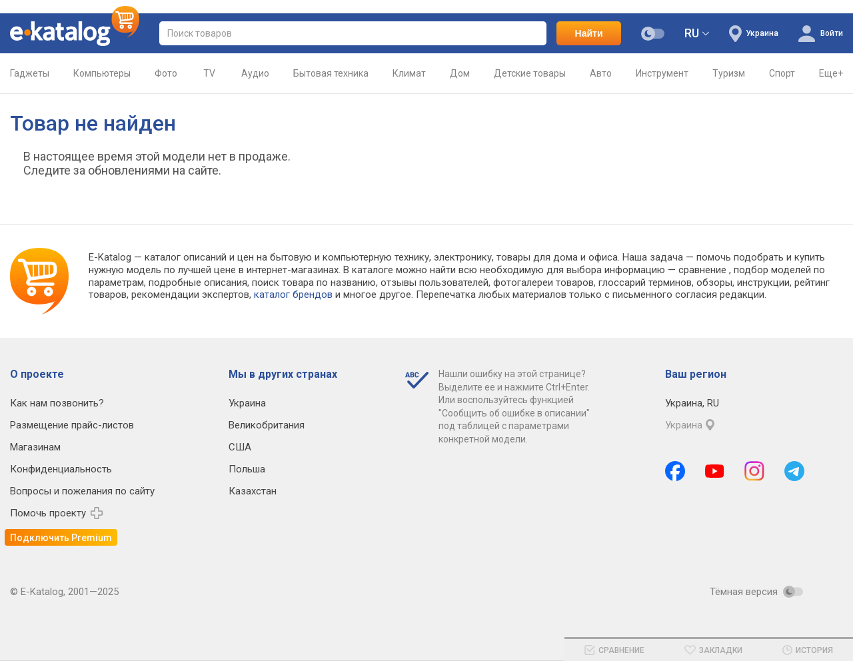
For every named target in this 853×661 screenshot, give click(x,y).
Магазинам (35, 447)
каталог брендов (293, 295)
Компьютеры (102, 81)
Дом (460, 81)
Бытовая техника (331, 81)
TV (209, 81)
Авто (601, 81)
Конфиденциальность (61, 469)
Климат (409, 81)
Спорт (782, 81)
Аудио (255, 81)
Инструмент (662, 81)
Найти (589, 33)
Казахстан (253, 491)
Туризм (728, 81)
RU (691, 33)
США (240, 447)
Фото (166, 81)
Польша (247, 469)
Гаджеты (29, 81)
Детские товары (530, 81)
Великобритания (267, 425)
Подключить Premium (61, 537)
